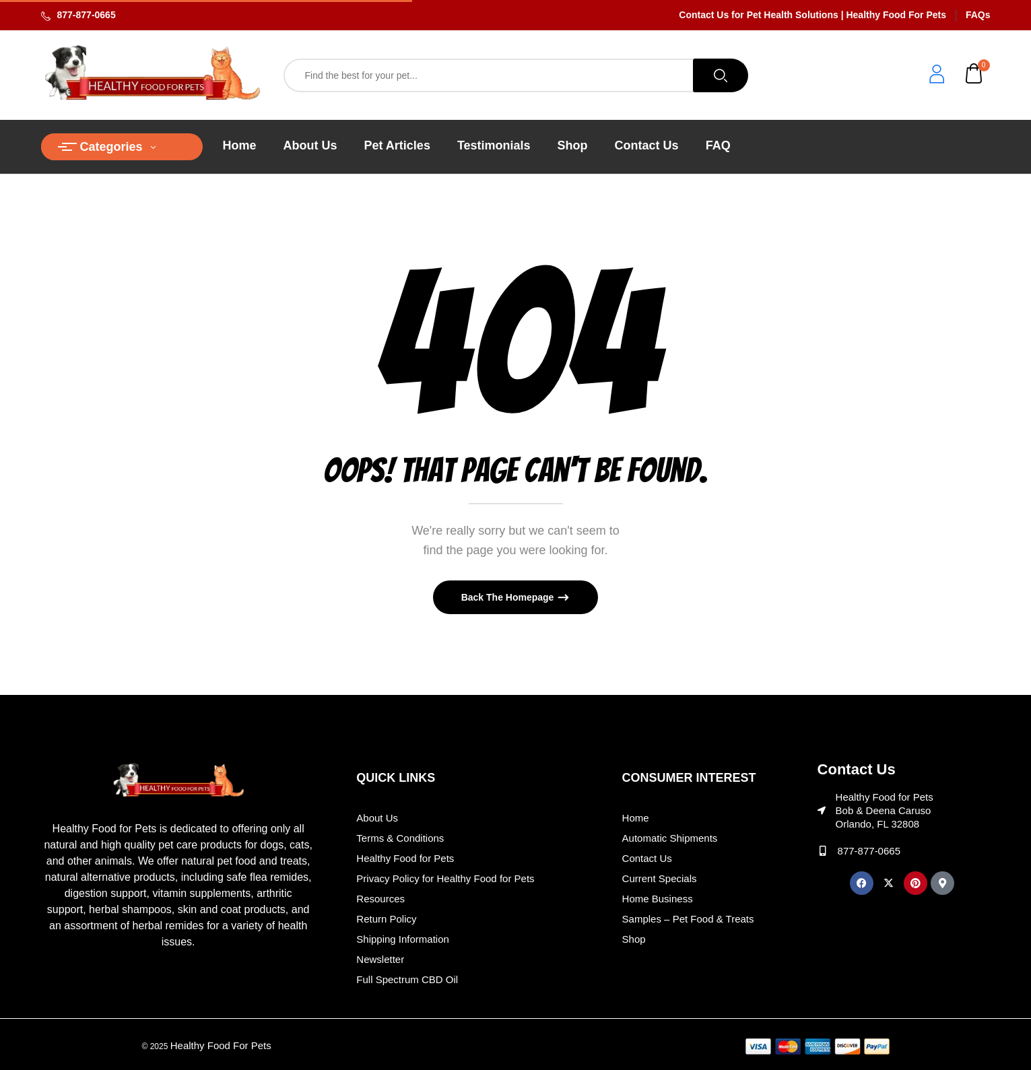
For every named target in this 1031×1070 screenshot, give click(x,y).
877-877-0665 (86, 14)
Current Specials (659, 878)
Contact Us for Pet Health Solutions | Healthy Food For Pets (812, 14)
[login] (936, 75)
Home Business (657, 898)
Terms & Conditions (400, 838)
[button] (974, 75)
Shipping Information (402, 939)
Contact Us (647, 858)
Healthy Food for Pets (405, 858)
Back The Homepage (509, 597)
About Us (377, 818)
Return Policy (386, 919)
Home (635, 818)
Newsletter (380, 959)
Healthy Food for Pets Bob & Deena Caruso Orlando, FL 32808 (884, 810)
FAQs (978, 14)
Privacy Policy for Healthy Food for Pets (445, 878)
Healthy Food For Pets (220, 1045)
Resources (380, 898)
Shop (634, 939)
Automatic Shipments (670, 838)
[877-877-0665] (823, 851)
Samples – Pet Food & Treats (688, 919)
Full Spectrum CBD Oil (407, 979)
